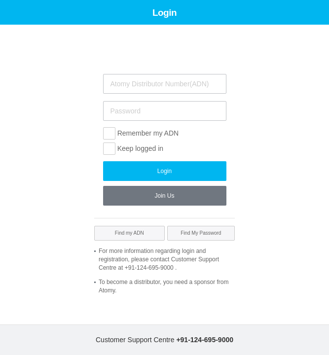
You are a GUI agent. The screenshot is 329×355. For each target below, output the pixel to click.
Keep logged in (140, 148)
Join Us (164, 195)
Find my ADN (129, 233)
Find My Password (201, 233)
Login (164, 171)
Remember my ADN (148, 133)
